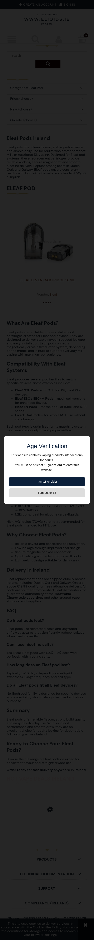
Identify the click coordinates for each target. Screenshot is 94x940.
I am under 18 (47, 492)
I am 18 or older (47, 481)
